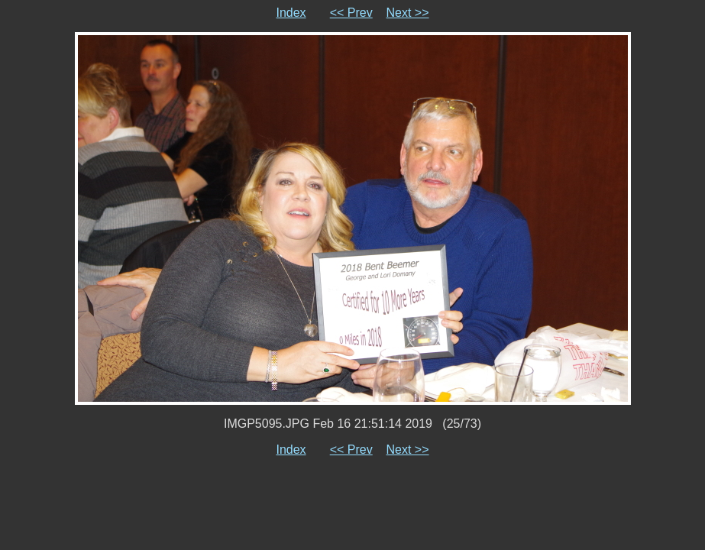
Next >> (407, 12)
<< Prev (351, 12)
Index (291, 12)
